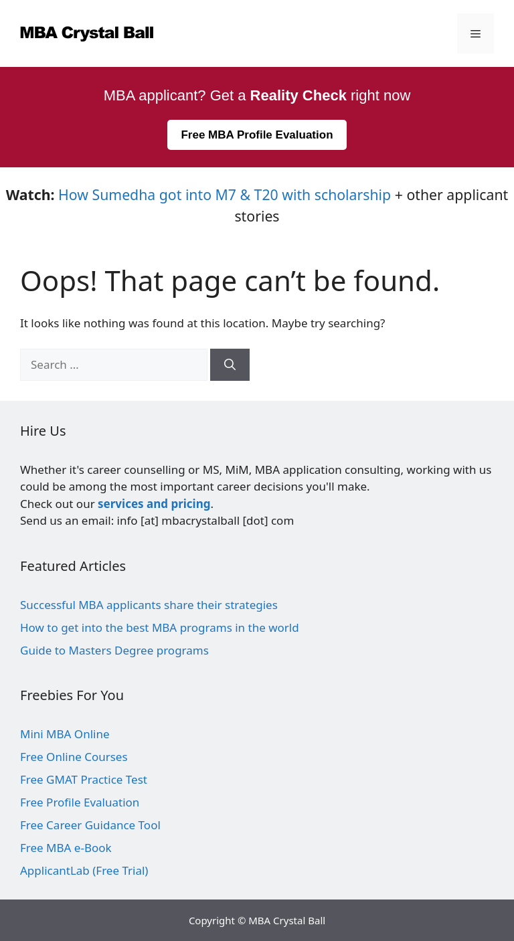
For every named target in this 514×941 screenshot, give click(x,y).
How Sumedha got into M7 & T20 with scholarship (224, 194)
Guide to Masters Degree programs (114, 650)
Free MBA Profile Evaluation (257, 135)
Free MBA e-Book (66, 847)
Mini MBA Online (65, 734)
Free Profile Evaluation (79, 802)
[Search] (230, 365)
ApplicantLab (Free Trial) (84, 870)
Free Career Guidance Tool (90, 825)
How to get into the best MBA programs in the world (159, 627)
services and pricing (154, 503)
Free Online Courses (74, 756)
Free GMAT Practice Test (83, 779)
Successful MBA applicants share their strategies (149, 604)
